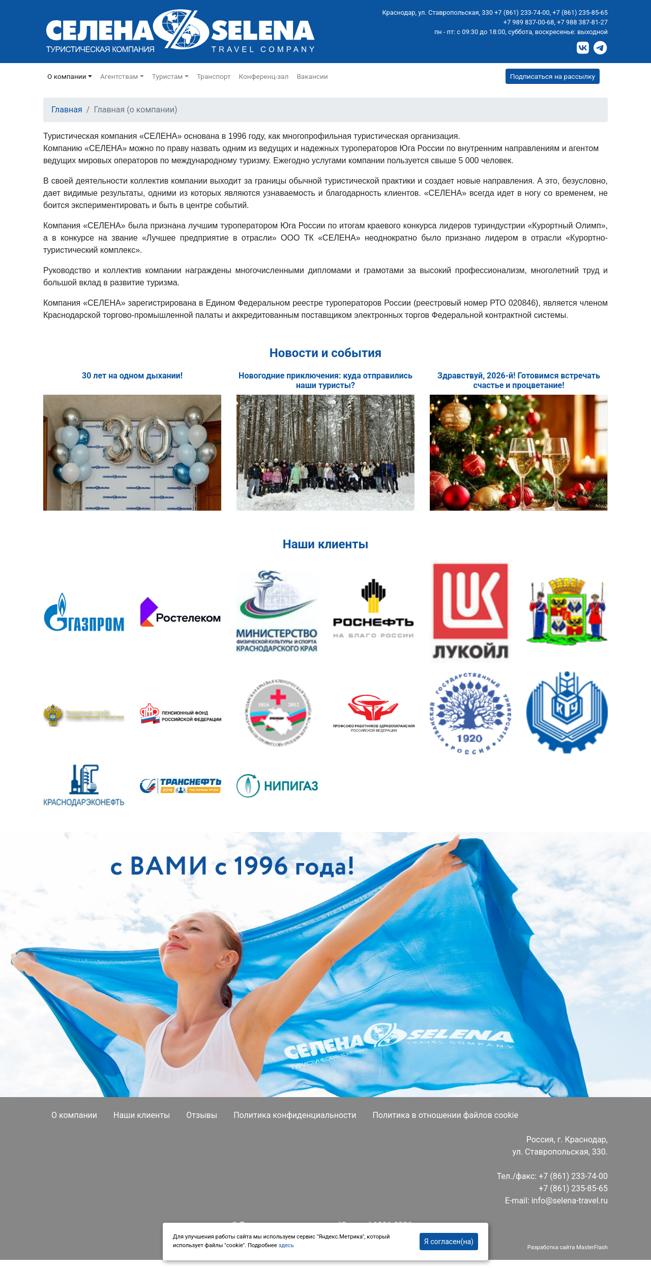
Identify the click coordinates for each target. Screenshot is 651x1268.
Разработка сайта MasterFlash (567, 1247)
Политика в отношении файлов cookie (445, 1115)
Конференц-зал (264, 76)
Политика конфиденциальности (294, 1115)
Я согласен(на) (449, 1241)
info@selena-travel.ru (569, 1200)
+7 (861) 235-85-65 (580, 12)
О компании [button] (66, 76)
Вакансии (312, 76)
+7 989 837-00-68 (529, 22)
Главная (66, 109)
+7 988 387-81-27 (582, 22)
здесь (285, 1245)
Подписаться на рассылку (552, 76)
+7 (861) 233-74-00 (522, 12)
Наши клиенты (141, 1115)
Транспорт (214, 76)
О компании (74, 1115)
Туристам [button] (167, 76)
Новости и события (325, 353)
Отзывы (201, 1115)
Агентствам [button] (119, 76)
